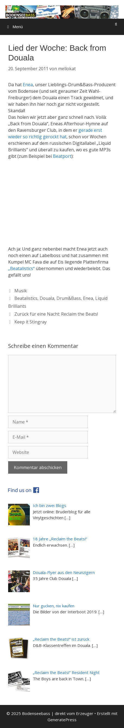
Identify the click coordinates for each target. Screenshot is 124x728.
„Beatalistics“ (21, 268)
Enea (28, 85)
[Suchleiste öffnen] (116, 24)
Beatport (62, 156)
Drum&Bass (68, 298)
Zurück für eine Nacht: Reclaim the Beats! (56, 314)
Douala (47, 298)
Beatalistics (25, 298)
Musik (20, 291)
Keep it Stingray (30, 322)
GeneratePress (62, 719)
